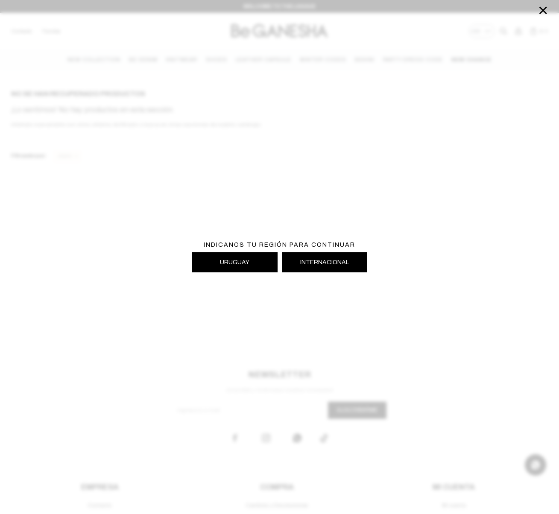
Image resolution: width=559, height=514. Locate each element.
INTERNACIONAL (324, 262)
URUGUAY (234, 262)
